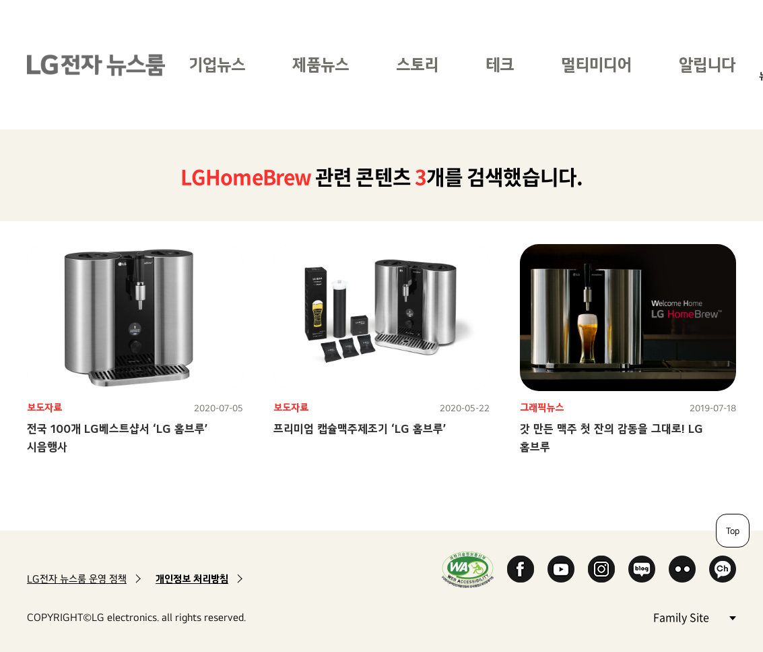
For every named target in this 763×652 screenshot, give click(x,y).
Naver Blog (641, 569)
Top (732, 530)
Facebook (520, 569)
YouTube (561, 569)
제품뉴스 (320, 64)
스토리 (417, 64)
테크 (500, 64)
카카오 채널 (722, 569)
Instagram (601, 569)
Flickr (682, 569)
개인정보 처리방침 (192, 578)
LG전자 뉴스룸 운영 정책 (77, 578)
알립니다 (707, 64)
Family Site (694, 616)
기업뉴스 (217, 64)
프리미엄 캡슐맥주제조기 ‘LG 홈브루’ (359, 428)
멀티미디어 (596, 64)
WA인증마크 (468, 569)
